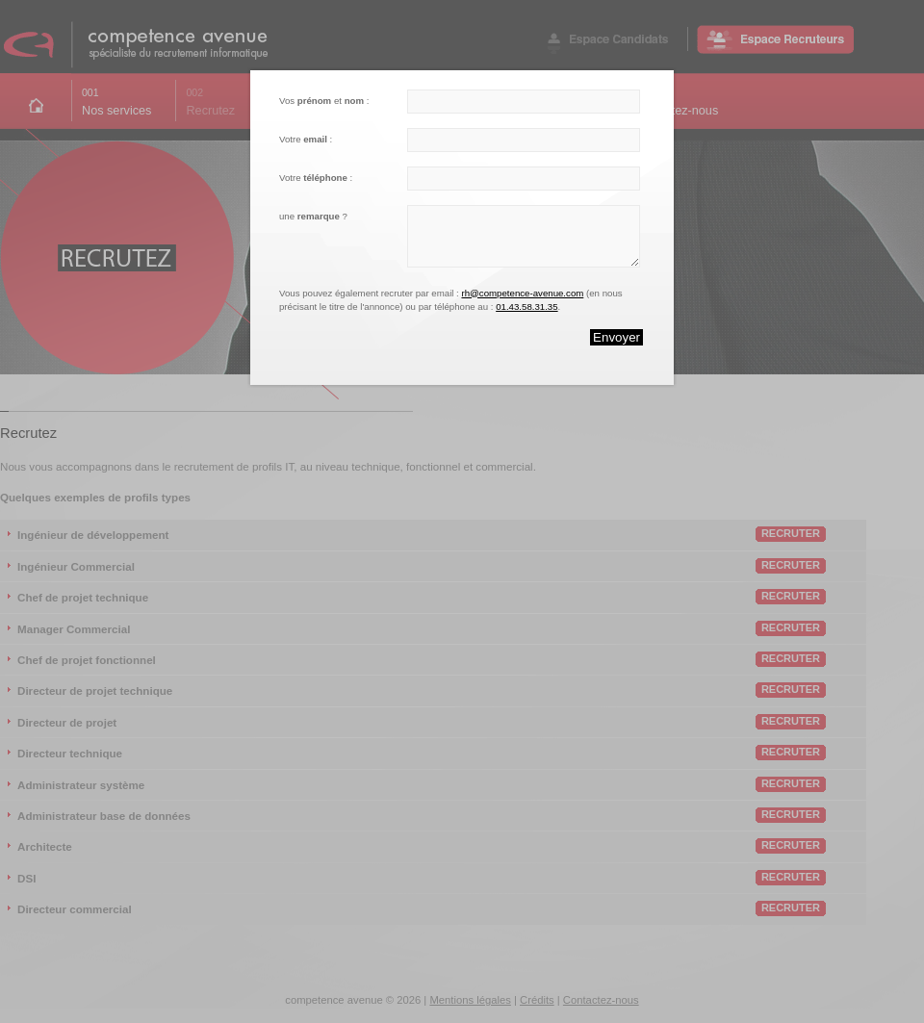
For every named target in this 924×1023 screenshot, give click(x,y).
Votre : (305, 139)
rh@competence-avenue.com (522, 293)
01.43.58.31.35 (526, 306)
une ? (313, 216)
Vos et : (324, 100)
